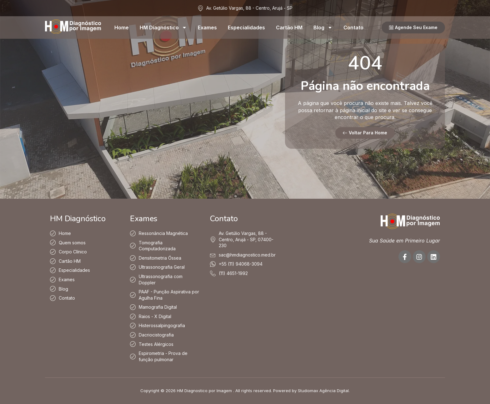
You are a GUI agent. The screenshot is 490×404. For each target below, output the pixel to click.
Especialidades (246, 27)
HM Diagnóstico (163, 27)
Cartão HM (289, 27)
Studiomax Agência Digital (323, 390)
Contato (353, 27)
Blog (322, 27)
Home (121, 27)
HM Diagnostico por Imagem (204, 390)
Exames (207, 27)
